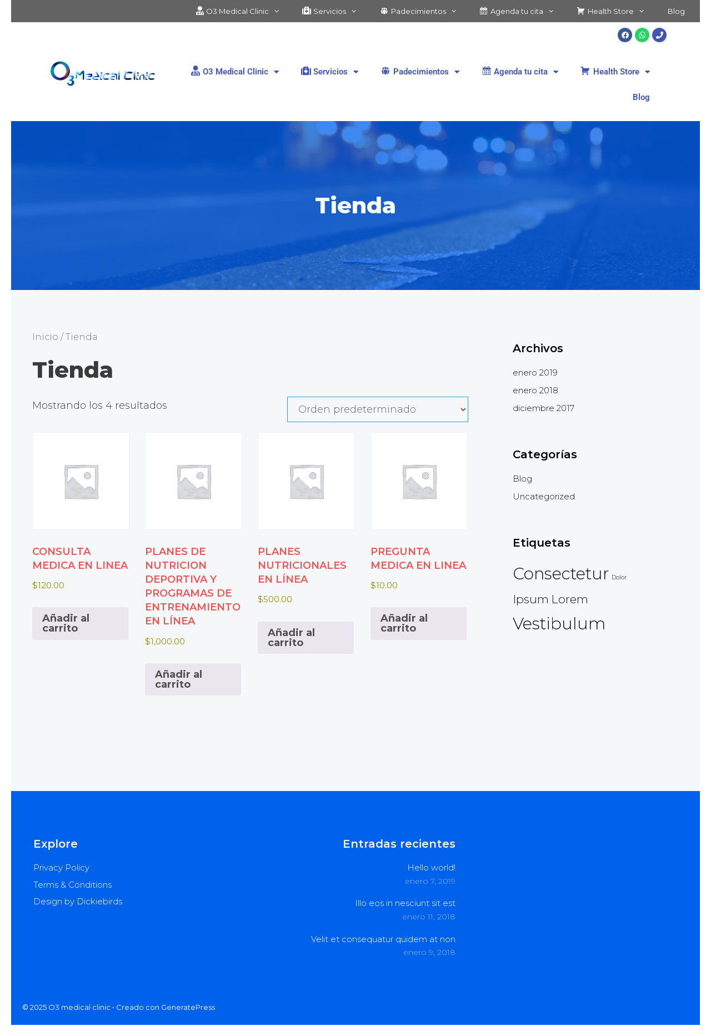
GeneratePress (188, 1007)
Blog (676, 11)
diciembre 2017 (543, 408)
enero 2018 (535, 390)
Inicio (45, 336)
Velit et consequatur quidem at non (383, 939)
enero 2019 (535, 372)
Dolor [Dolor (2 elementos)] (619, 577)
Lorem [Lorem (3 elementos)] (569, 599)
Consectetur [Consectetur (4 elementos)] (561, 573)
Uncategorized (544, 496)
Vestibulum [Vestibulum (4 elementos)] (559, 623)
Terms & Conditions (72, 884)
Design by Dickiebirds (77, 901)
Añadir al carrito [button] (65, 623)
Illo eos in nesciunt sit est (405, 903)
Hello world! (431, 867)
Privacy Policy (61, 867)
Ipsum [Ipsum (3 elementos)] (531, 599)
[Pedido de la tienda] (377, 409)
